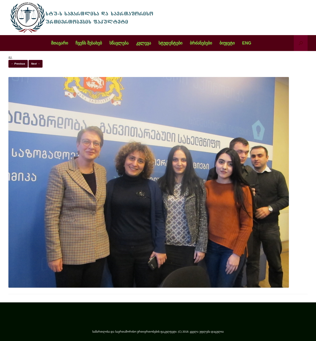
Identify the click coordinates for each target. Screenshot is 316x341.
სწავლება (119, 43)
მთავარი (59, 43)
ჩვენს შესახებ (88, 43)
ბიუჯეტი (227, 43)
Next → (35, 63)
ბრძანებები (201, 43)
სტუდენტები (170, 43)
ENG (246, 43)
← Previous (18, 63)
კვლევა (143, 43)
